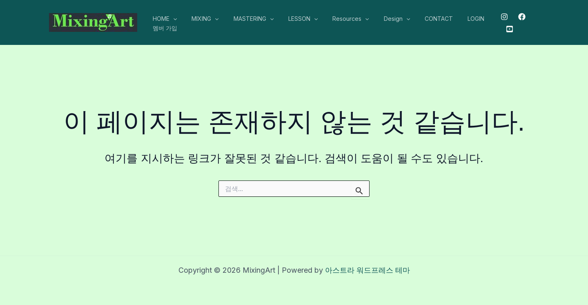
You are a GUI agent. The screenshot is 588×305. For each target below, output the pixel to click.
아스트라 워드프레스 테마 (367, 270)
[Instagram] (501, 16)
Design (379, 18)
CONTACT (417, 18)
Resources (336, 18)
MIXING (200, 18)
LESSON (291, 18)
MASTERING (245, 18)
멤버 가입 (163, 27)
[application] (171, 18)
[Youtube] (506, 29)
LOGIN (451, 18)
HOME (163, 18)
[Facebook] (519, 16)
